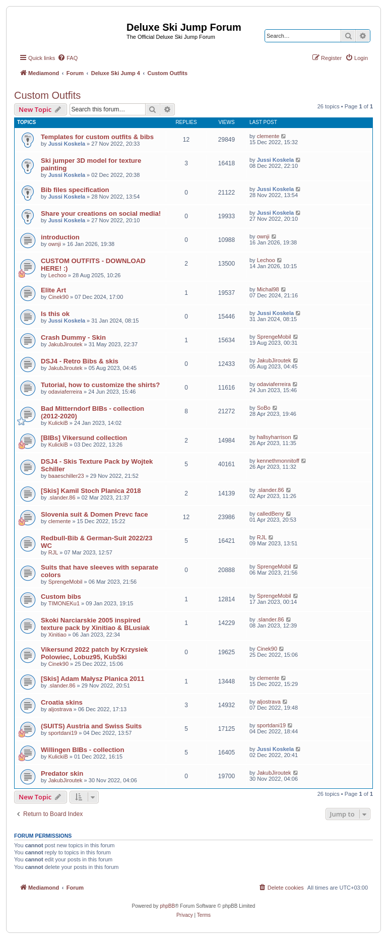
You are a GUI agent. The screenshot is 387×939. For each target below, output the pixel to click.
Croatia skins (62, 702)
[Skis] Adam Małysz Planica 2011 (92, 678)
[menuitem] (67, 58)
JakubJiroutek (65, 344)
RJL (53, 552)
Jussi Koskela (66, 144)
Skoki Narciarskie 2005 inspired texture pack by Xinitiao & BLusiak (95, 624)
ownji (54, 244)
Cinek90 (58, 297)
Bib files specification (75, 190)
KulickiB (58, 423)
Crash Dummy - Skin (73, 337)
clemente (268, 136)
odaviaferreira (65, 392)
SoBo (264, 408)
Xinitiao (57, 635)
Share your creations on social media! (101, 213)
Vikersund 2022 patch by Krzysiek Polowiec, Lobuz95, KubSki (94, 653)
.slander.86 (62, 497)
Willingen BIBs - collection (82, 750)
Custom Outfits (47, 95)
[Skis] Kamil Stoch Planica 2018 (91, 490)
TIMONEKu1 (64, 603)
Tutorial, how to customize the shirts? (100, 385)
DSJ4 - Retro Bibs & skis (79, 361)
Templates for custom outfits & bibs (97, 137)
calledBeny (270, 514)
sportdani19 (63, 733)
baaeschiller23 (66, 476)
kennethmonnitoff (278, 461)
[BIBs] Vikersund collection (84, 438)
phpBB (167, 906)
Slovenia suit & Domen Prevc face (94, 514)
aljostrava (60, 709)
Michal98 (268, 289)
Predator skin (62, 773)
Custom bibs (61, 596)
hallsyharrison (274, 437)
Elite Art (53, 290)
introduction (60, 237)
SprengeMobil (274, 337)
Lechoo (57, 275)
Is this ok (55, 314)
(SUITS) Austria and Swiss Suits (91, 726)
